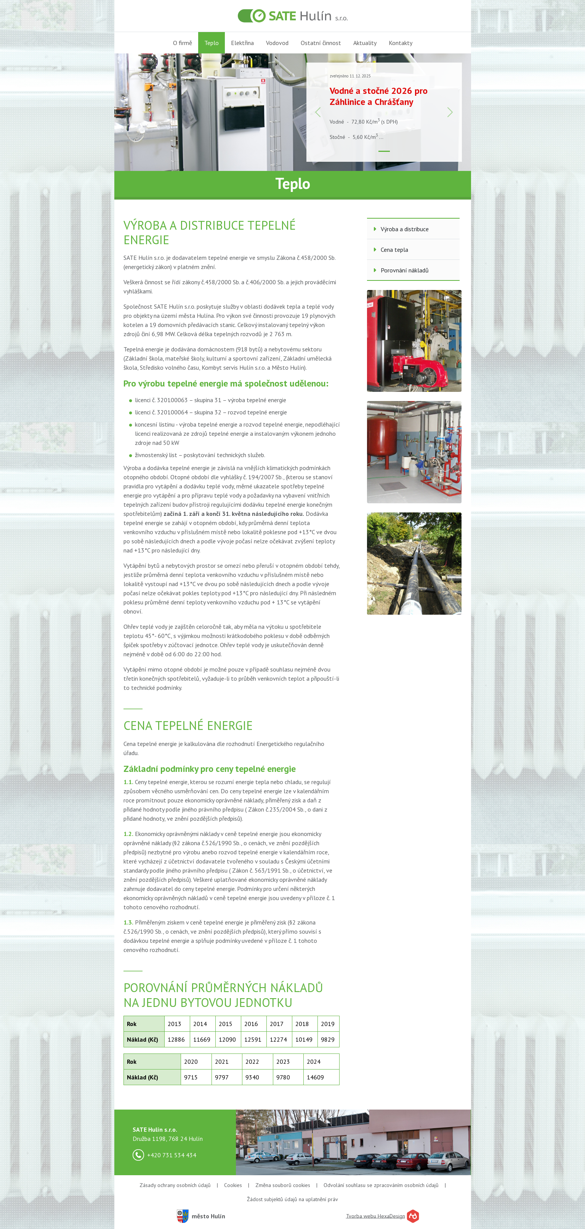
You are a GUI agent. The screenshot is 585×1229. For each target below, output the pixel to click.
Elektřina (242, 43)
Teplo (211, 43)
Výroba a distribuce (401, 229)
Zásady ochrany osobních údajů (175, 1185)
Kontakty (400, 43)
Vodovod (277, 43)
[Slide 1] (384, 151)
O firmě (182, 43)
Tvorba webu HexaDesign (375, 1215)
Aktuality (365, 43)
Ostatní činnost (321, 43)
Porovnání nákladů (401, 270)
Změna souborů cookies (282, 1185)
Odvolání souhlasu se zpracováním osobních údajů (381, 1185)
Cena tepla (390, 249)
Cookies (233, 1185)
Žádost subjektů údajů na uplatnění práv (292, 1199)
